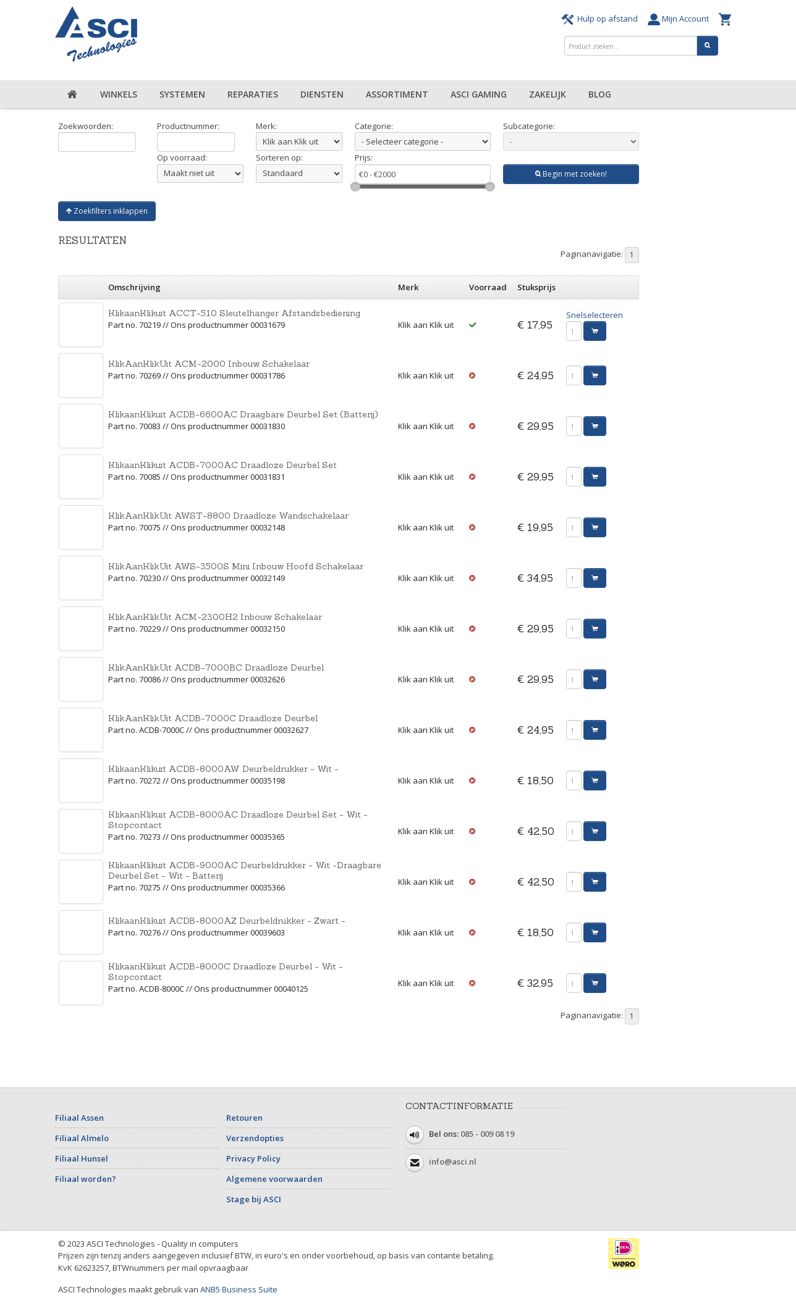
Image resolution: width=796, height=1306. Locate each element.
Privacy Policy (253, 1158)
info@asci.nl (452, 1161)
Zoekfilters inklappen (107, 211)
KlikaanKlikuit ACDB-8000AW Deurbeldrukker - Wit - (223, 768)
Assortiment (397, 94)
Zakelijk (547, 94)
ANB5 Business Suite (238, 1289)
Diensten (322, 94)
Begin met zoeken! (571, 174)
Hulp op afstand (601, 18)
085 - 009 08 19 (487, 1133)
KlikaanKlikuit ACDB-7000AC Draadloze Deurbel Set (222, 465)
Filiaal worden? (85, 1178)
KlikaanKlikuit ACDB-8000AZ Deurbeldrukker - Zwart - (226, 920)
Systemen (182, 94)
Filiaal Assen (79, 1117)
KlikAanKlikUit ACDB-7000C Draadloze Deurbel (213, 718)
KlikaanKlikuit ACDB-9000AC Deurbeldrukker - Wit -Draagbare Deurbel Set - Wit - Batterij (244, 870)
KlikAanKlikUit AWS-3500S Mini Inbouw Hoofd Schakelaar (235, 566)
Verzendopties (255, 1138)
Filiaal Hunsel (81, 1158)
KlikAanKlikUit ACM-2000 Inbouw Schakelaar (209, 363)
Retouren (244, 1117)
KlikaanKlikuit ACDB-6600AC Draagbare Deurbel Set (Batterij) (243, 414)
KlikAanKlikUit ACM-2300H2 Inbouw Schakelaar (215, 616)
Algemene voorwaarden (274, 1178)
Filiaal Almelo (82, 1138)
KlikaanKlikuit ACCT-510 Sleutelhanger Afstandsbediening (234, 313)
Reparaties (252, 94)
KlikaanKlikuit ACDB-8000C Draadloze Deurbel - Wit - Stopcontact (225, 971)
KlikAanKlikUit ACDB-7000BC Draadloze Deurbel (216, 667)
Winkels (118, 94)
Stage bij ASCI (253, 1199)
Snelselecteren (594, 314)
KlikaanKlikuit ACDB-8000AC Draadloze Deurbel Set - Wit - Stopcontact (238, 820)
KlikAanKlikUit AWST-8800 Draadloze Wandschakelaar (228, 515)
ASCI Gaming (479, 94)
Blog (599, 94)
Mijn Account (680, 18)
